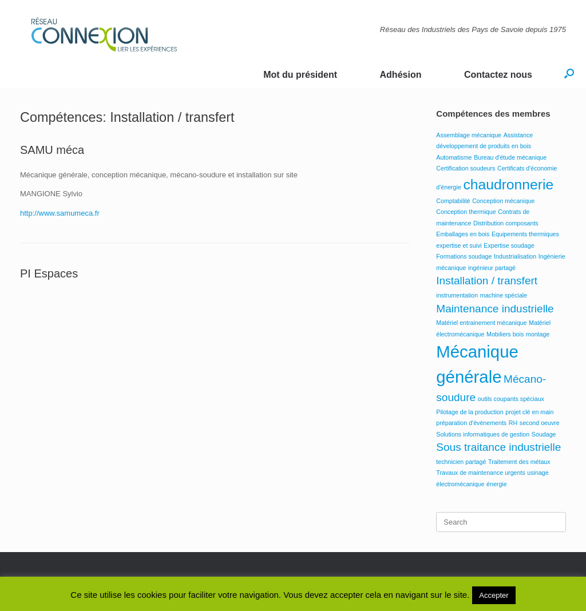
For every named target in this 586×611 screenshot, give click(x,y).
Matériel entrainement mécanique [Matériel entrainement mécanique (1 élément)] (481, 322)
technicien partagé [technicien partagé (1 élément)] (461, 461)
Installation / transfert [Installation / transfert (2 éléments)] (486, 281)
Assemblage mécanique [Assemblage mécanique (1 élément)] (468, 135)
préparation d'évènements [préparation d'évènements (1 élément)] (471, 422)
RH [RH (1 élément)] (513, 422)
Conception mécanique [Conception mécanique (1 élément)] (503, 200)
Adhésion (401, 75)
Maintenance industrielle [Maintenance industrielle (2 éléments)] (494, 309)
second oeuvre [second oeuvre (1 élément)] (540, 422)
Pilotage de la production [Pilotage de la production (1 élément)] (469, 411)
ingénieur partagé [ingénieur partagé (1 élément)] (492, 267)
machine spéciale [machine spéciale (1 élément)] (503, 295)
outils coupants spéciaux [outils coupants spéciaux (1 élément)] (511, 398)
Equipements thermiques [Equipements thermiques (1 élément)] (525, 234)
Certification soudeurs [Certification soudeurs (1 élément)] (465, 168)
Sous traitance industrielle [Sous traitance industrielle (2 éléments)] (498, 447)
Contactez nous (498, 75)
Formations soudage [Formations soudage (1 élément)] (464, 256)
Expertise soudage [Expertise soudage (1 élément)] (509, 245)
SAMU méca (52, 150)
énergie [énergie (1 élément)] (496, 484)
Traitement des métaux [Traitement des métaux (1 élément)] (519, 461)
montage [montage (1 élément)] (537, 334)
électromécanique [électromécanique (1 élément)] (460, 484)
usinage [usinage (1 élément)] (537, 472)
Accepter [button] (493, 595)
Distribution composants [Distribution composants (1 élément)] (506, 223)
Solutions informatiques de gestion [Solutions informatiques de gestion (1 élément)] (482, 434)
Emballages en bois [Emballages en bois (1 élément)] (462, 234)
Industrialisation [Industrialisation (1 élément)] (515, 256)
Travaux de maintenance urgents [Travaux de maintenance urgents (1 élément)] (480, 472)
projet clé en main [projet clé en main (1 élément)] (529, 411)
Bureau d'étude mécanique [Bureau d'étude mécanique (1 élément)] (510, 157)
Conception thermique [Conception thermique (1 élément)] (466, 211)
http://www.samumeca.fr (60, 213)
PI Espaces (49, 273)
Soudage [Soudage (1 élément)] (544, 434)
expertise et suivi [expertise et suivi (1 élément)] (458, 245)
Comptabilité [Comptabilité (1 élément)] (453, 200)
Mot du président (300, 75)
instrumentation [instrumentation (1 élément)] (457, 295)
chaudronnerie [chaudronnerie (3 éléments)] (508, 184)
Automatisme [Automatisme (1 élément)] (454, 157)
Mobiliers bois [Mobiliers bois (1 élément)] (505, 334)
